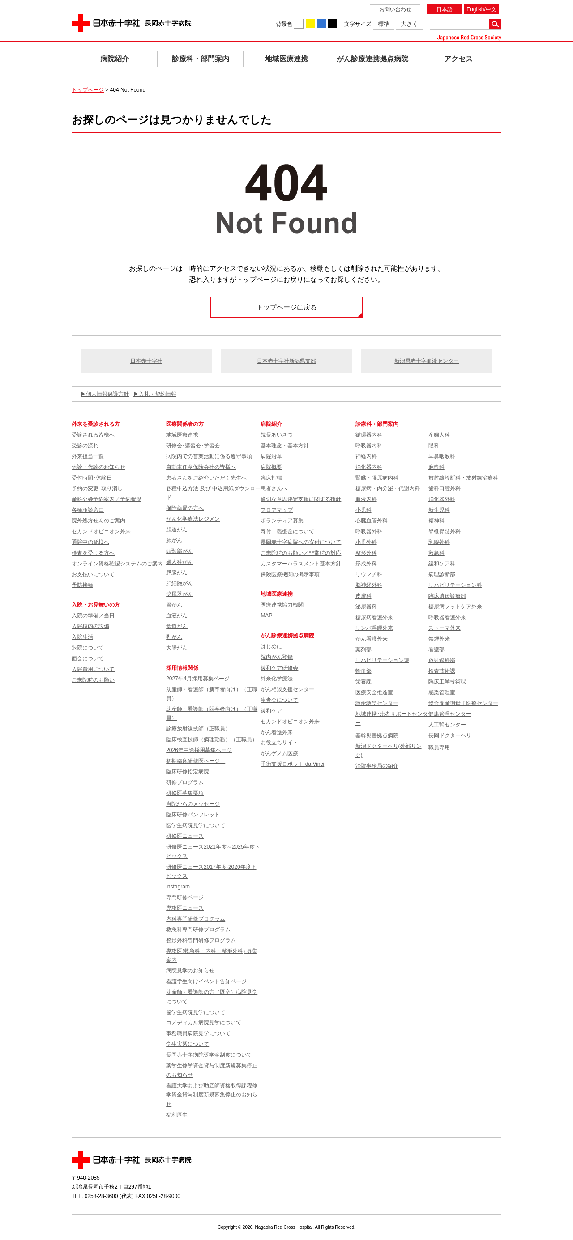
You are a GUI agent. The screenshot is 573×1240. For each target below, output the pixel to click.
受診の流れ (85, 445)
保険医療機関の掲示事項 (290, 574)
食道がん (177, 626)
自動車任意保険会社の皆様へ (201, 467)
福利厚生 (177, 1115)
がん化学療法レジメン (193, 519)
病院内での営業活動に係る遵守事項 (209, 456)
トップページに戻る (287, 307)
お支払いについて (93, 574)
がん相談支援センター (287, 689)
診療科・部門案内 (200, 59)
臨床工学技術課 (447, 682)
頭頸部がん (179, 551)
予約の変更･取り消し (97, 488)
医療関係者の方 (185, 424)
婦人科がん (179, 562)
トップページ (88, 90)
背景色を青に (321, 24)
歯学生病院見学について (195, 1012)
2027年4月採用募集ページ (197, 678)
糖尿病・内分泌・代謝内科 (387, 488)
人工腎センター (447, 725)
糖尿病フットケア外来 (455, 606)
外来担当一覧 (88, 456)
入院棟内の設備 (90, 626)
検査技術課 (441, 671)
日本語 (444, 9)
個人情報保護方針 (107, 394)
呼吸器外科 (368, 531)
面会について (88, 658)
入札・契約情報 (157, 394)
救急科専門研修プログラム (198, 929)
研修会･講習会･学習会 (193, 445)
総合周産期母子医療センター (463, 703)
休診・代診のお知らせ (98, 467)
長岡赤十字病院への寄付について (301, 542)
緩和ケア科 (441, 564)
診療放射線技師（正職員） (198, 729)
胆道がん (177, 530)
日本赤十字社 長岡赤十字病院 (132, 23)
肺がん (174, 540)
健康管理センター (449, 714)
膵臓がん (177, 572)
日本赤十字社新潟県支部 (286, 361)
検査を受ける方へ (93, 553)
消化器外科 (441, 499)
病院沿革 (271, 456)
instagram (178, 886)
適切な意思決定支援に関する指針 (301, 499)
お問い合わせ (395, 9)
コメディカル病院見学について (203, 1022)
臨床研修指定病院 (187, 772)
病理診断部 (441, 574)
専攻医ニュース (185, 908)
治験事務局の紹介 (376, 766)
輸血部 (363, 671)
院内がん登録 (277, 657)
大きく (409, 24)
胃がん (174, 605)
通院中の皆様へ (90, 542)
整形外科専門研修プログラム (201, 940)
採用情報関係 (185, 668)
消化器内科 (368, 467)
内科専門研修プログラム (195, 919)
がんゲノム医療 (279, 753)
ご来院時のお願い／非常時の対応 (301, 553)
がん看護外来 (277, 732)
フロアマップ (277, 510)
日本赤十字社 (146, 361)
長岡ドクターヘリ (449, 735)
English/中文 (481, 9)
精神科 (436, 521)
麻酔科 (436, 467)
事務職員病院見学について (198, 1033)
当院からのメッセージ (193, 804)
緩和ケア (271, 711)
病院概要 (271, 467)
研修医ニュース (185, 836)
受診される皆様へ (93, 435)
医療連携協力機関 (282, 605)
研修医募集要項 (185, 793)
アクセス (458, 59)
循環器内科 (368, 435)
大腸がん (177, 648)
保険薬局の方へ (185, 508)
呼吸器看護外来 (447, 617)
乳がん (174, 637)
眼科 (433, 445)
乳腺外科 (439, 542)
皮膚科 (363, 596)
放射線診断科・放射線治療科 (463, 478)
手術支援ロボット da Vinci (292, 764)
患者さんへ (274, 488)
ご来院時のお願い (93, 680)
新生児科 (439, 510)
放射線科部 (441, 660)
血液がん (177, 615)
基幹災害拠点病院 (376, 735)
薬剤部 (363, 649)
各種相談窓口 (88, 510)
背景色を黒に (333, 24)
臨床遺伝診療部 (447, 596)
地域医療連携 (286, 59)
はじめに (271, 646)
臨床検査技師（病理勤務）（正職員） (211, 739)
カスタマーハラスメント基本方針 (301, 564)
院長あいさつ (277, 435)
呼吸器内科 (368, 445)
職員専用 (439, 747)
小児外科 (366, 542)
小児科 (363, 510)
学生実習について (187, 1044)
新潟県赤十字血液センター (426, 361)
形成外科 (366, 564)
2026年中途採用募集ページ (199, 750)
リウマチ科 (368, 574)
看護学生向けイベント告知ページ (206, 981)
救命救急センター (376, 703)
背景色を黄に (310, 24)
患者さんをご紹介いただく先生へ (206, 478)
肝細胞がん (179, 583)
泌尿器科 (366, 606)
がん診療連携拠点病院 (372, 59)
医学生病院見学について (195, 825)
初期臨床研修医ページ (195, 761)
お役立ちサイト (279, 742)
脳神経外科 (368, 585)
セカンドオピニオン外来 (101, 531)
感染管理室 (441, 692)
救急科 (436, 553)
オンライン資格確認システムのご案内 (117, 564)
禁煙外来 (439, 639)
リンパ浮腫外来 (374, 628)
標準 (383, 24)
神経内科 (366, 456)
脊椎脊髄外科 (444, 531)
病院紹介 (114, 59)
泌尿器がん (179, 594)
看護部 (436, 649)
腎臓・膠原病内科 (376, 478)
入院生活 (82, 637)
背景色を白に (299, 24)
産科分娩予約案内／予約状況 (106, 499)
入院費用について (93, 669)
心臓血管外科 (371, 521)
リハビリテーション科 (455, 585)
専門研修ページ (185, 897)
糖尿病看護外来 (374, 617)
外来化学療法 (277, 678)
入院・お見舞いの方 (96, 605)
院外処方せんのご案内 (98, 521)
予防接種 (82, 585)
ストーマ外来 (444, 628)
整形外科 (366, 553)
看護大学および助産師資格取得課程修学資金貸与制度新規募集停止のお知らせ (211, 1095)
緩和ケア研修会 (279, 668)
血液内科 (366, 499)
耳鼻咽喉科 (441, 456)
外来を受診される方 (96, 424)
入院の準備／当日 (93, 615)
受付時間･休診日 (92, 478)
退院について (88, 648)
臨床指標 (271, 478)
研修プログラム (185, 782)
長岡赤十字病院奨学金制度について (209, 1055)
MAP (266, 615)
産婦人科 (439, 435)
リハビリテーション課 (382, 660)
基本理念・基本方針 (285, 445)
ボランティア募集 (282, 521)
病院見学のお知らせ (190, 971)
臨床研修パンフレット (193, 814)
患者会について (279, 700)
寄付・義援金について (287, 531)
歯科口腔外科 (444, 488)
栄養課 (363, 682)
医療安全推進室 (374, 692)
